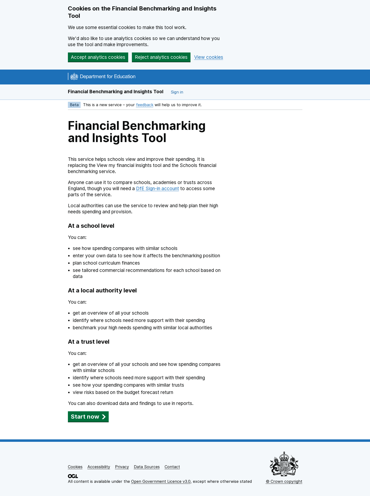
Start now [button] (88, 416)
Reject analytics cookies (161, 57)
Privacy (122, 466)
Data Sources (147, 466)
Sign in (177, 92)
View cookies (208, 57)
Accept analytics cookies (98, 57)
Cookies (75, 466)
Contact (172, 466)
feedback (144, 104)
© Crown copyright (284, 481)
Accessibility (98, 466)
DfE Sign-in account (157, 188)
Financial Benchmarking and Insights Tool (115, 91)
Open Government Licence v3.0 (160, 481)
